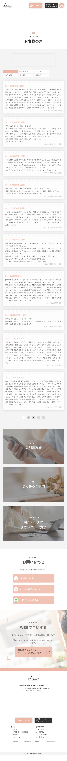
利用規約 (37, 747)
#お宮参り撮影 (23, 71)
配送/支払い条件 (27, 747)
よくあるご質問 (41, 740)
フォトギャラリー (17, 743)
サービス (14, 735)
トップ (13, 732)
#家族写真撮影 (8, 75)
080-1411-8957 (27, 580)
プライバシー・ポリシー (49, 747)
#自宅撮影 (22, 75)
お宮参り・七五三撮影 (20, 737)
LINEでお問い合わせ (29, 603)
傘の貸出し (40, 743)
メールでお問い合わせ (30, 591)
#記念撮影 (38, 75)
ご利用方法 (40, 737)
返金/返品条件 (15, 747)
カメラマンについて (43, 735)
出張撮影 (16, 740)
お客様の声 (40, 732)
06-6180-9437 (35, 695)
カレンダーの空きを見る (33, 654)
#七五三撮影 (38, 71)
